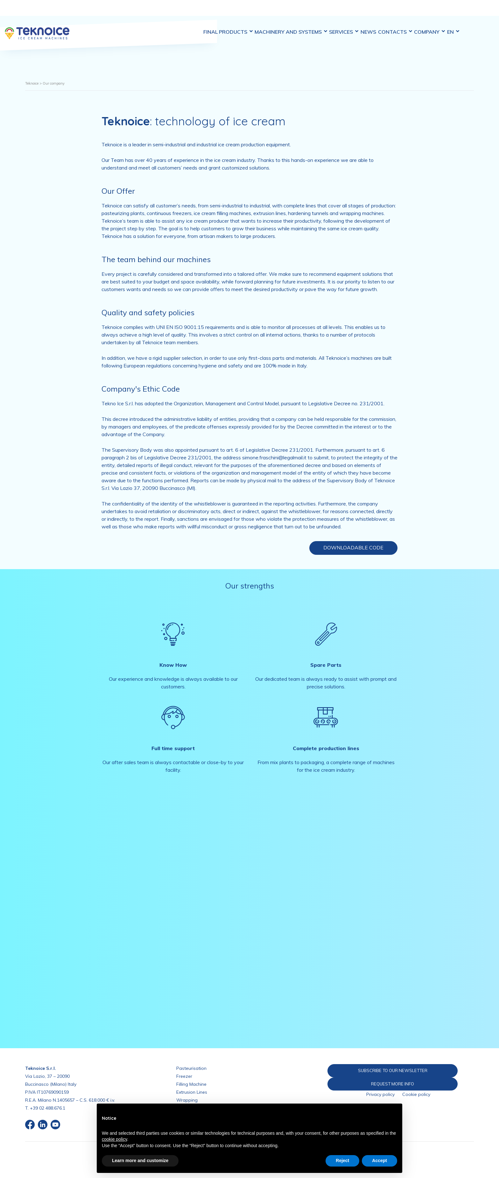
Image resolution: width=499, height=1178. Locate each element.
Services (344, 12)
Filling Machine (191, 1084)
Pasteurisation (191, 1068)
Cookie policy (416, 1095)
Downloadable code (353, 547)
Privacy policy (380, 1095)
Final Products (220, 12)
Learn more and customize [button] (140, 1160)
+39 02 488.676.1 (47, 1108)
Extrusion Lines (191, 1092)
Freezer (184, 1076)
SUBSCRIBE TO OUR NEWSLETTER (380, 1070)
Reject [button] (342, 1160)
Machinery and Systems (287, 12)
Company (443, 12)
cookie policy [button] (114, 1139)
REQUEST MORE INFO (380, 1084)
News (373, 12)
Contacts (405, 12)
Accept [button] (379, 1160)
